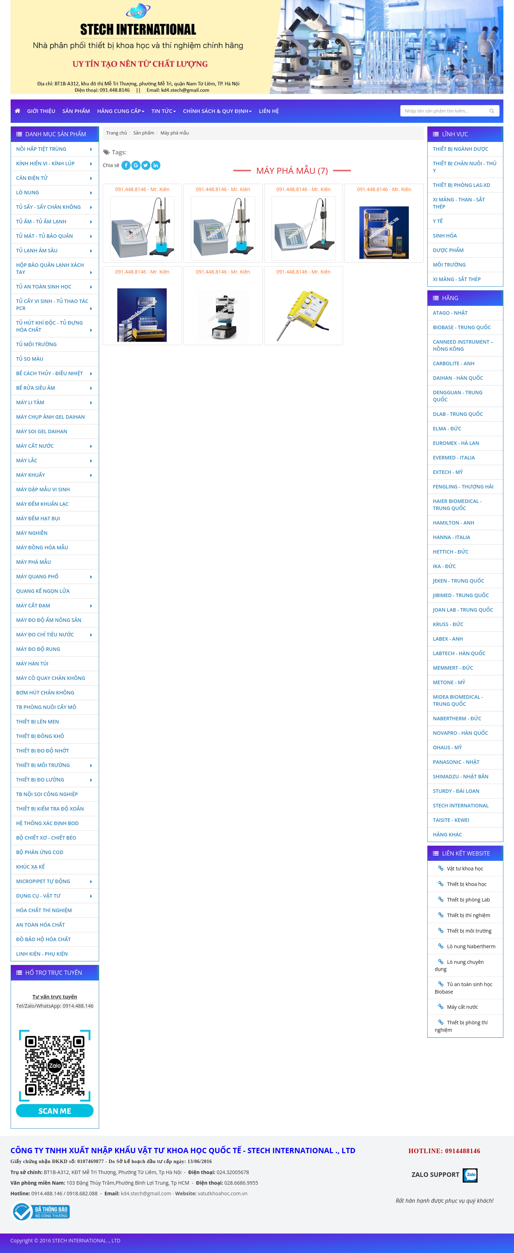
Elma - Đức (447, 428)
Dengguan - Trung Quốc (457, 396)
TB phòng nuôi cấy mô (46, 707)
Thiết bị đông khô (40, 736)
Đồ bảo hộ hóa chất (43, 939)
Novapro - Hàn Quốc (460, 733)
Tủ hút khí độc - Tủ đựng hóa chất (55, 326)
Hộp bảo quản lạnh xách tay (55, 268)
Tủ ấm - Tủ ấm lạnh (55, 221)
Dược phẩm (448, 250)
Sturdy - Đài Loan (456, 791)
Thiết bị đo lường (55, 779)
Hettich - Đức (450, 551)
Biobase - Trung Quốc (462, 327)
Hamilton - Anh (453, 522)
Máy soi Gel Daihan (41, 431)
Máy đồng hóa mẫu (42, 547)
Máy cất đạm (55, 605)
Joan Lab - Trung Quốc (463, 609)
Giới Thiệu (41, 110)
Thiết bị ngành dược (461, 148)
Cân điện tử (55, 177)
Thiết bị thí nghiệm (468, 915)
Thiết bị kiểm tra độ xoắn (50, 808)
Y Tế (438, 221)
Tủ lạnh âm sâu (55, 250)
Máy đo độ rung (38, 649)
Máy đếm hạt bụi (38, 518)
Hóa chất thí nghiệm (44, 910)
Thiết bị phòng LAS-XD (461, 185)
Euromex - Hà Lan (456, 443)
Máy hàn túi (32, 663)
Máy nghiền (32, 533)
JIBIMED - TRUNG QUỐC (461, 595)
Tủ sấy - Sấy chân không (55, 207)
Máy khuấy (55, 474)
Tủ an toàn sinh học (55, 286)
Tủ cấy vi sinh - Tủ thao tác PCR (55, 304)
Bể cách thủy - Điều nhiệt (55, 373)
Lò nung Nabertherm (471, 946)
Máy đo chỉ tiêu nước (55, 634)
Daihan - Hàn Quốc (458, 377)
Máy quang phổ (55, 576)
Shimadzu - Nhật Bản (461, 776)
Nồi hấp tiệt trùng (55, 148)
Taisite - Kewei (451, 820)
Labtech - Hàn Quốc (459, 653)
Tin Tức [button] (164, 110)
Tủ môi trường (36, 344)
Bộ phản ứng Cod (39, 852)
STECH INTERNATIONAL (461, 805)
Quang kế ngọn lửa (43, 591)
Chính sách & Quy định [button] (217, 110)
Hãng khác (447, 834)
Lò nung (55, 192)
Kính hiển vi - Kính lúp (55, 163)
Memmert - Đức (453, 667)
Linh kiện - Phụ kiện (42, 953)
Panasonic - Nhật (456, 762)
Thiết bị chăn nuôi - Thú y (465, 167)
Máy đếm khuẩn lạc (42, 503)
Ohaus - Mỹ (447, 747)
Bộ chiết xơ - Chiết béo (46, 837)
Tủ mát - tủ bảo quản (55, 236)
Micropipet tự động (55, 881)
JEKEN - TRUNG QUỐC (458, 580)
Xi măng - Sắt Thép (457, 279)
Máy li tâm (55, 402)
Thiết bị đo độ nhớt (42, 750)
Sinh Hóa (445, 235)
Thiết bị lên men (37, 721)
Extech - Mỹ (448, 472)
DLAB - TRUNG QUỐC (458, 414)
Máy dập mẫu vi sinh (43, 489)
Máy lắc (55, 460)
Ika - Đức (444, 566)
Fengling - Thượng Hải (463, 486)
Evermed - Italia (454, 457)
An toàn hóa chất (40, 924)
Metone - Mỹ (449, 682)
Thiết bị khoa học (467, 884)
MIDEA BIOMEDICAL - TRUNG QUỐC (458, 700)
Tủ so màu (30, 358)
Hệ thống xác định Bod (47, 823)
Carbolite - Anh (453, 363)
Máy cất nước (55, 445)
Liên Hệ (269, 110)
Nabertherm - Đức (457, 718)
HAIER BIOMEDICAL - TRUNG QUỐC (457, 504)
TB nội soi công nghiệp (47, 794)
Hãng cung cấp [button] (120, 110)
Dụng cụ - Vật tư (55, 895)
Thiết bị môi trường (55, 765)
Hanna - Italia (451, 537)
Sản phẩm (76, 110)
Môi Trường (449, 264)
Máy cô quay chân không (50, 678)
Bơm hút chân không (45, 692)
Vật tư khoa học (465, 868)
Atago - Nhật (450, 312)
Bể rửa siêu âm (55, 387)
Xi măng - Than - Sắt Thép (459, 203)
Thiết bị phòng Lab (468, 899)
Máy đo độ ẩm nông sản (48, 620)
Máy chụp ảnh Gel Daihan (50, 416)
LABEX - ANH (448, 638)
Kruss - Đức (448, 624)
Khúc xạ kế (30, 866)
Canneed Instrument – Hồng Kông (463, 345)
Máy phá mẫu (33, 562)
